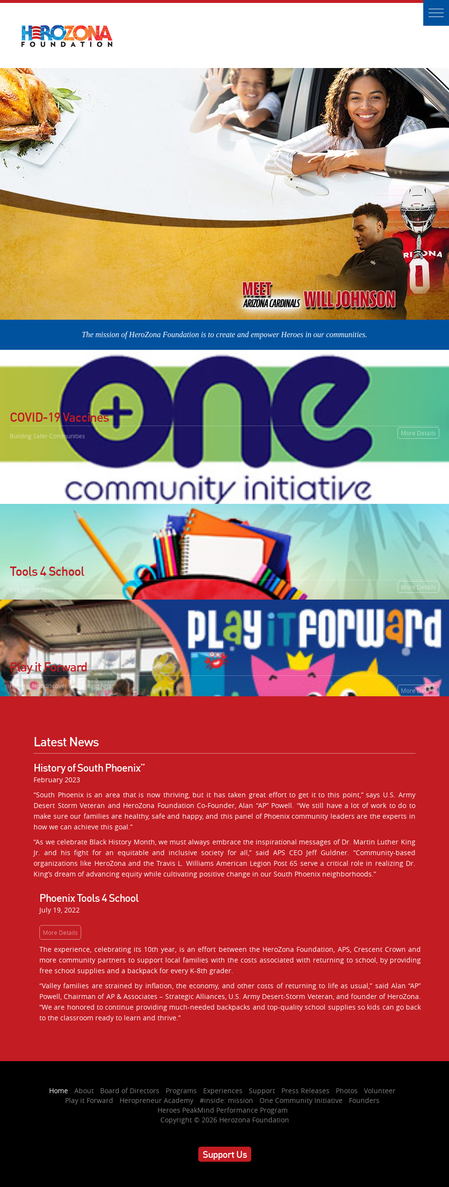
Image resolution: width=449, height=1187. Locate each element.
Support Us (225, 1154)
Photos (347, 1090)
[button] (436, 13)
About (84, 1090)
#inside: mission (226, 1100)
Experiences (222, 1090)
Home (58, 1090)
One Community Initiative (301, 1100)
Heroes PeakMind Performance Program (222, 1110)
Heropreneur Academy (156, 1100)
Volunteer (380, 1090)
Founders (364, 1100)
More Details (418, 433)
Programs (181, 1090)
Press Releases (305, 1090)
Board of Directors (129, 1090)
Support (262, 1090)
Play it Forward (89, 1100)
